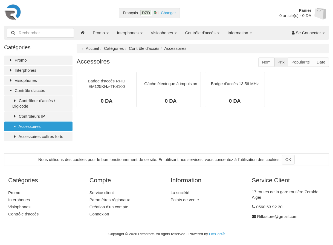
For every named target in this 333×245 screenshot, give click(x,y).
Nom (266, 62)
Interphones (129, 32)
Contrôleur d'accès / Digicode (33, 103)
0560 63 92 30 (269, 206)
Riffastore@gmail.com (277, 216)
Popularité (300, 62)
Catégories (114, 48)
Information (240, 32)
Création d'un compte (108, 206)
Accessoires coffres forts (37, 136)
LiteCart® (217, 234)
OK (288, 159)
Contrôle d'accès (202, 32)
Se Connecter (308, 32)
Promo (101, 32)
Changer (168, 13)
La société (180, 192)
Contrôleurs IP (28, 116)
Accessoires (26, 126)
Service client (101, 192)
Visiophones (164, 32)
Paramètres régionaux (109, 199)
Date (321, 62)
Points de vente (185, 199)
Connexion (99, 214)
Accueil (92, 48)
